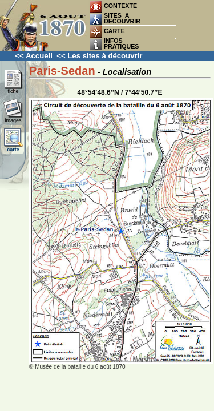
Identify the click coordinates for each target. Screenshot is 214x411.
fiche (13, 89)
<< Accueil (34, 55)
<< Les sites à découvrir (99, 55)
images (13, 118)
